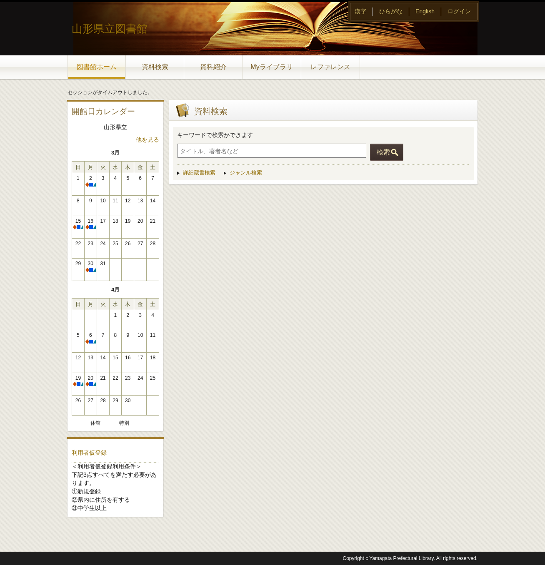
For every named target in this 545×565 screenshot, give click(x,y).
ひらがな (390, 11)
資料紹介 (213, 66)
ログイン (459, 11)
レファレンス (330, 66)
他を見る (147, 139)
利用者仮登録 (89, 452)
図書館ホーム (97, 66)
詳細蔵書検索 (199, 172)
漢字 (360, 11)
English (425, 11)
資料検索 (155, 66)
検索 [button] (383, 152)
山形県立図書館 (110, 28)
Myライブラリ (271, 66)
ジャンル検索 (246, 172)
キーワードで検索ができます (215, 135)
